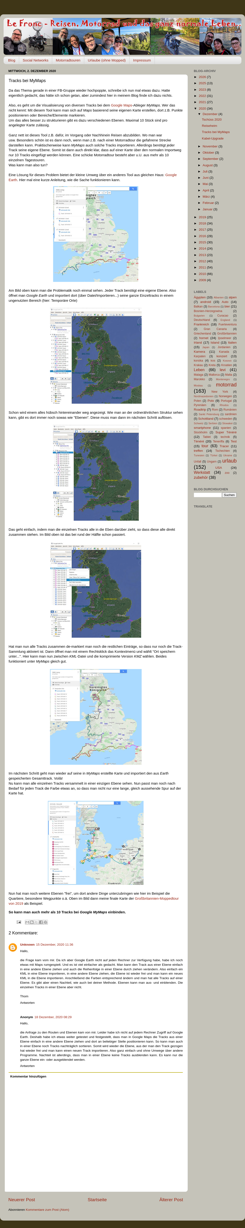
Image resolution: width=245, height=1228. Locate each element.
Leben (199, 370)
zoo (227, 472)
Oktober (209, 152)
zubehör (201, 477)
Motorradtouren (68, 60)
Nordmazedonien (203, 396)
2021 (203, 102)
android (205, 302)
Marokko (199, 379)
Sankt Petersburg (209, 414)
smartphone (202, 428)
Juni (206, 177)
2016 (203, 236)
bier (227, 306)
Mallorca (214, 374)
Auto (225, 302)
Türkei (213, 455)
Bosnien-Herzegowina (208, 311)
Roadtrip (200, 409)
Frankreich (201, 324)
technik (225, 437)
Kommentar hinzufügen (28, 1076)
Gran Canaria (215, 329)
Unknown (27, 944)
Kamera (199, 351)
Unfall (197, 461)
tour (205, 446)
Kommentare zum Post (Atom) (47, 1209)
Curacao (222, 315)
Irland (198, 342)
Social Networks (36, 60)
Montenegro (223, 379)
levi (223, 370)
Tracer (224, 446)
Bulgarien (199, 315)
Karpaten (200, 356)
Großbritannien (227, 333)
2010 (203, 274)
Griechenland (202, 333)
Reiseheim (209, 126)
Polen (197, 400)
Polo (210, 400)
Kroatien (226, 365)
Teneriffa (218, 441)
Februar (209, 203)
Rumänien (230, 409)
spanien (226, 428)
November (210, 146)
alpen (233, 297)
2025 (203, 83)
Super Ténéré (226, 432)
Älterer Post (171, 1199)
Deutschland (202, 320)
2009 (203, 280)
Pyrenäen (200, 405)
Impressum (142, 60)
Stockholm (200, 432)
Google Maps (121, 105)
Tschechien (222, 450)
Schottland (205, 418)
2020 (203, 108)
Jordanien (224, 347)
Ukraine (227, 455)
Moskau (198, 385)
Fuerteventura (227, 324)
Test (234, 441)
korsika (198, 360)
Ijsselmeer (224, 338)
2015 (203, 242)
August (208, 165)
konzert (222, 356)
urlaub (229, 461)
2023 (203, 89)
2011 (203, 267)
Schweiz (198, 423)
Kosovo (227, 360)
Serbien (212, 423)
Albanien (219, 297)
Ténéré (199, 441)
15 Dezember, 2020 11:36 (54, 944)
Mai (206, 184)
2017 (203, 229)
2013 (203, 255)
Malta (228, 374)
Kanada (224, 351)
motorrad (226, 385)
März (207, 196)
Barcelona (214, 306)
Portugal (226, 400)
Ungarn (212, 461)
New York (220, 391)
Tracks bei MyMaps (216, 132)
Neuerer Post (21, 1199)
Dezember (210, 114)
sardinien (231, 414)
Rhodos (224, 405)
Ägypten (200, 297)
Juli (205, 171)
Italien (232, 342)
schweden (225, 418)
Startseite (97, 1199)
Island (215, 342)
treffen (198, 450)
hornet (203, 338)
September (211, 159)
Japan (205, 347)
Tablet (207, 437)
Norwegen (225, 396)
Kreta (212, 365)
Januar (208, 209)
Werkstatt (202, 472)
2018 (203, 223)
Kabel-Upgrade (213, 138)
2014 (203, 248)
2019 (203, 217)
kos (213, 360)
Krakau (198, 365)
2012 (203, 261)
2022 (203, 96)
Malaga (198, 374)
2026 (203, 77)
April (206, 190)
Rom (215, 409)
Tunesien (199, 455)
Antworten (27, 1003)
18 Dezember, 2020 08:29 (53, 1017)
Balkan (198, 306)
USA (218, 467)
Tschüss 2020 (212, 119)
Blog (11, 60)
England (225, 319)
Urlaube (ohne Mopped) (107, 60)
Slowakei (227, 423)
